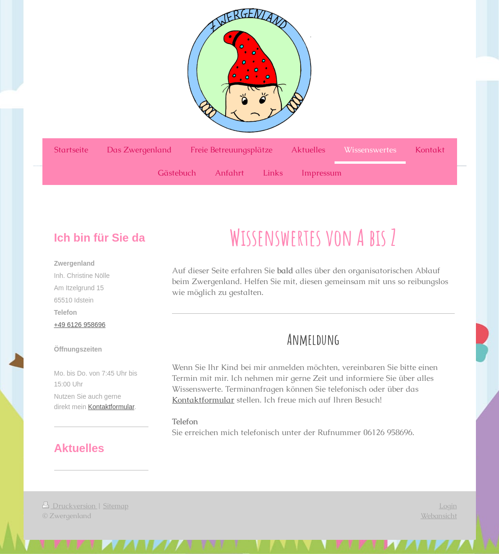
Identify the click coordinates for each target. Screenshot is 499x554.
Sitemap (116, 505)
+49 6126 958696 (80, 324)
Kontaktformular (203, 400)
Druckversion (70, 505)
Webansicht (439, 515)
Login (448, 505)
